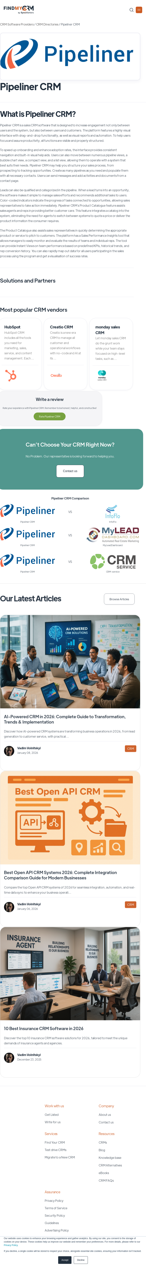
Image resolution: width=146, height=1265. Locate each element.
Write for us (52, 1120)
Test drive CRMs (55, 1148)
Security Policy (55, 1213)
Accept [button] (64, 1260)
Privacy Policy (10, 1245)
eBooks (104, 1171)
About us (105, 1112)
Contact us (70, 470)
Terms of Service (56, 1206)
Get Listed (52, 1112)
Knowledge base (110, 1155)
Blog (102, 1148)
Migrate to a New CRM (60, 1155)
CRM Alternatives (110, 1163)
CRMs (103, 1140)
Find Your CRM (55, 1140)
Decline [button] (80, 1260)
